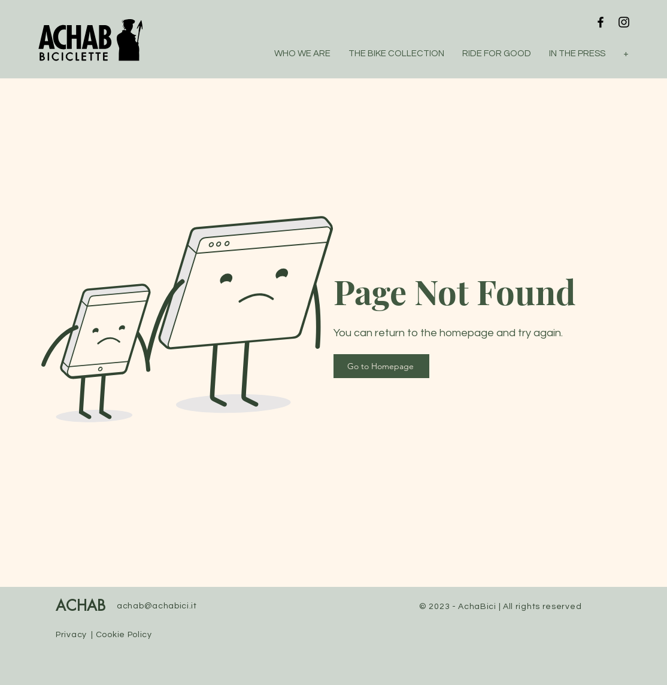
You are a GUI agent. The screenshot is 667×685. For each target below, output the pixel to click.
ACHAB (80, 606)
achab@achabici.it (157, 606)
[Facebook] (600, 22)
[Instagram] (624, 22)
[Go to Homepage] (381, 366)
